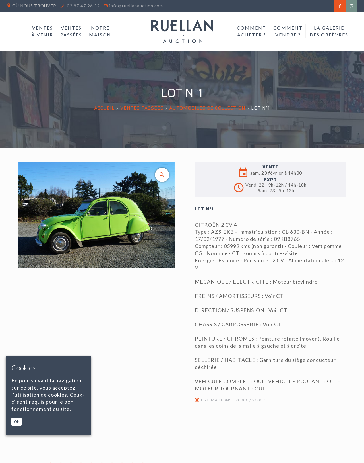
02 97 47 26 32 (83, 5)
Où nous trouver (34, 5)
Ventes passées (142, 108)
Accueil (104, 108)
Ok (16, 421)
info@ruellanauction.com (136, 5)
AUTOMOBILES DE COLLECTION (207, 108)
